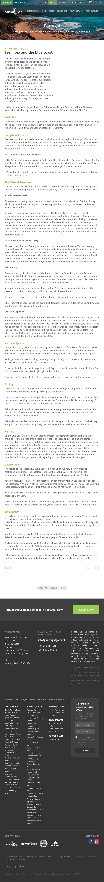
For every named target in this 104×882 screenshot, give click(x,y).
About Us (62, 2)
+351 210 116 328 (47, 645)
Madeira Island (56, 720)
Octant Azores (54, 739)
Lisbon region (12, 706)
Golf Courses (48, 11)
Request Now (6, 2)
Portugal (52, 2)
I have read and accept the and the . (85, 740)
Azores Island (56, 736)
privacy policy (86, 740)
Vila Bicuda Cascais (12, 788)
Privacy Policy (27, 874)
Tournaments (92, 11)
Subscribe (85, 750)
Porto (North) (56, 706)
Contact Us (82, 2)
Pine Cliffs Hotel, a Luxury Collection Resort (34, 777)
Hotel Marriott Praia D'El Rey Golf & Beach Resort (12, 712)
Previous (43, 588)
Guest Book (72, 2)
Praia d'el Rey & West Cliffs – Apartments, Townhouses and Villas (11, 750)
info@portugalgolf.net (51, 640)
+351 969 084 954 (47, 649)
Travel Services (76, 11)
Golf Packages (33, 11)
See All (54, 588)
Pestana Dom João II (35, 710)
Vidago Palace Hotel (57, 710)
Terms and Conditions (12, 874)
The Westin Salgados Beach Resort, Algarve (33, 726)
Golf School (62, 11)
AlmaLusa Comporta (12, 779)
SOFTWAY (77, 874)
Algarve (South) (35, 706)
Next (63, 588)
